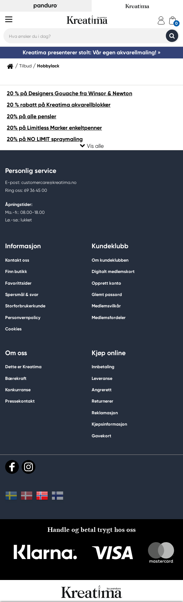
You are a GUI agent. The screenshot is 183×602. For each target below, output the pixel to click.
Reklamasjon (105, 412)
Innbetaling (103, 366)
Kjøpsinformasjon (109, 424)
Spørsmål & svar (21, 294)
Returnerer (102, 401)
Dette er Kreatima (23, 366)
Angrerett (102, 389)
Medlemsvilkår (106, 305)
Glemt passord (107, 294)
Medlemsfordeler (109, 317)
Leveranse (102, 378)
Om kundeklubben (110, 260)
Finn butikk (16, 271)
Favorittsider (18, 283)
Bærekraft (15, 378)
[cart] (172, 20)
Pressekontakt (20, 401)
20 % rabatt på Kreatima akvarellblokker (59, 104)
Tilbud (25, 66)
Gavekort (101, 435)
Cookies (13, 329)
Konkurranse (18, 389)
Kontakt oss (17, 260)
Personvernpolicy (23, 317)
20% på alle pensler (31, 116)
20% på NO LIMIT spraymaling (45, 139)
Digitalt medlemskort (113, 271)
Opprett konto (106, 283)
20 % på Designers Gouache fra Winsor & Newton (69, 93)
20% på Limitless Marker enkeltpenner (54, 127)
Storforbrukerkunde (25, 305)
